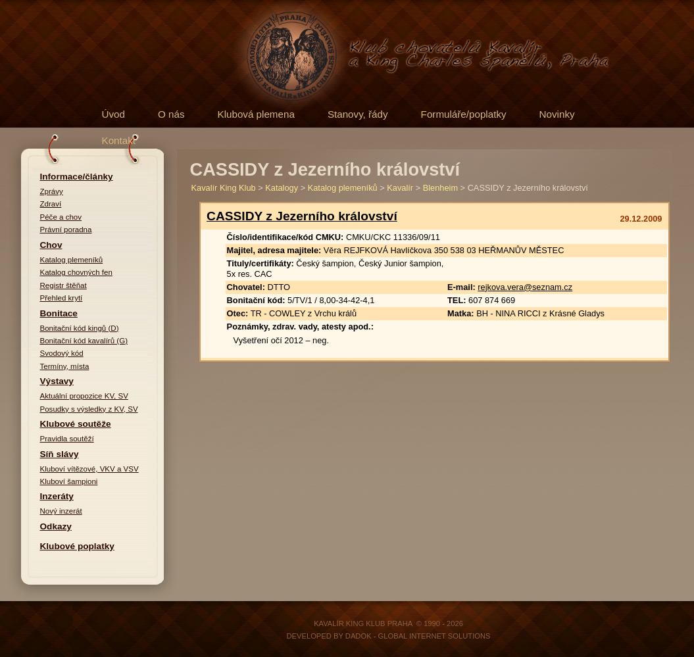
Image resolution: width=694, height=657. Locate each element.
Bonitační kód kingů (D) (79, 328)
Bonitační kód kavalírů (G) (84, 341)
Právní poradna (66, 229)
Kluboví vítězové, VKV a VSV (89, 469)
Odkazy (56, 526)
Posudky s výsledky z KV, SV (89, 409)
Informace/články (76, 177)
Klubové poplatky (77, 546)
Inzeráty (57, 496)
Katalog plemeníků (71, 260)
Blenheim (440, 188)
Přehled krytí (61, 298)
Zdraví (51, 204)
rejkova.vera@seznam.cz (525, 287)
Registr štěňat (63, 285)
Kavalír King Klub (223, 188)
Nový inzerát (61, 511)
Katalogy (281, 188)
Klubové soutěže (75, 424)
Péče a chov (61, 217)
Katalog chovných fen (76, 272)
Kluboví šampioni (69, 481)
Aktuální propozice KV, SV (84, 396)
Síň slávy (59, 454)
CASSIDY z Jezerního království (302, 216)
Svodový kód (62, 353)
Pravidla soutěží (67, 439)
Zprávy (51, 191)
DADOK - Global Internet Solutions (418, 636)
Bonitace (59, 313)
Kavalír (400, 188)
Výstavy (57, 381)
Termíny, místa (64, 366)
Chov (51, 245)
